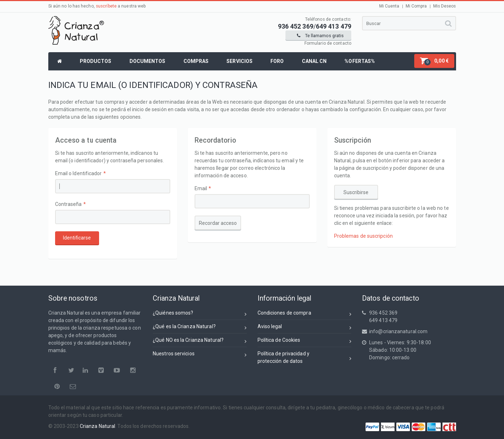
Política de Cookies (305, 341)
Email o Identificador (78, 173)
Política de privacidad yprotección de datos (305, 357)
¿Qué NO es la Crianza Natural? (200, 341)
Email (201, 188)
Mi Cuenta (389, 6)
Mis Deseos (444, 6)
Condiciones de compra (305, 314)
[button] (434, 61)
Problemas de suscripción (363, 236)
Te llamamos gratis (320, 35)
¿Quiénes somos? (200, 314)
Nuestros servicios (200, 355)
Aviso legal (305, 328)
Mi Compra (416, 6)
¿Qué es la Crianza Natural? (200, 328)
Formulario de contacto (327, 43)
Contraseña (68, 204)
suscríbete (106, 6)
